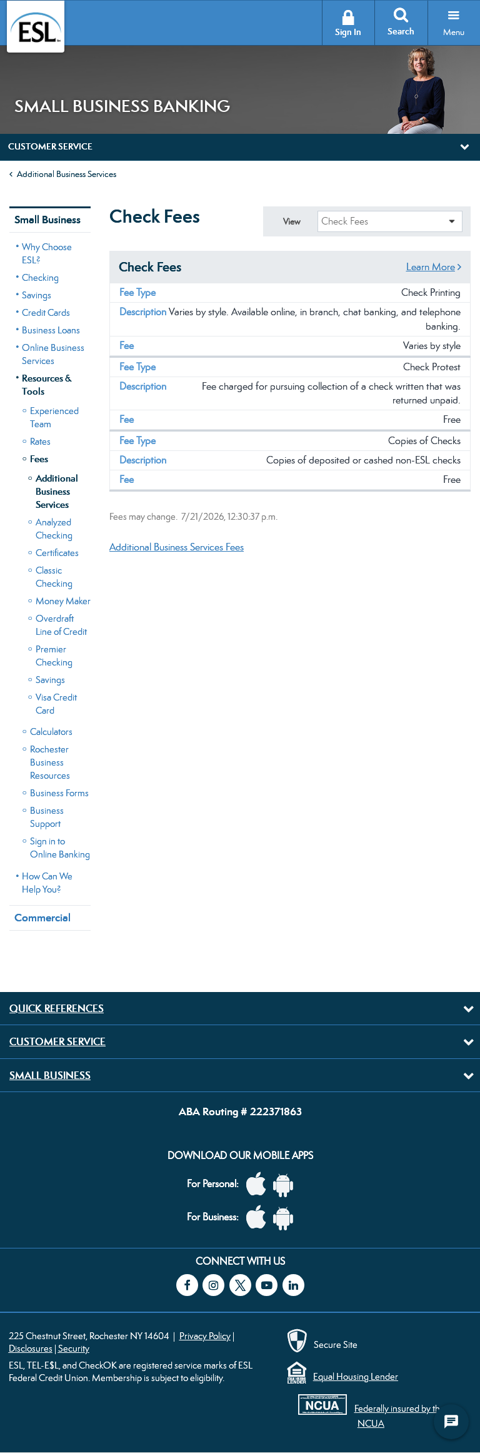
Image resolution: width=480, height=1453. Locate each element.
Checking (40, 277)
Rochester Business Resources (50, 762)
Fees (39, 458)
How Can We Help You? (47, 882)
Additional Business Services (66, 174)
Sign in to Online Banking (60, 847)
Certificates (57, 553)
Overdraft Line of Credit (61, 624)
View (291, 221)
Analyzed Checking (54, 528)
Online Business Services (53, 354)
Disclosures (30, 1348)
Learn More (430, 266)
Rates (40, 441)
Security (73, 1348)
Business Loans (51, 330)
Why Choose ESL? (47, 253)
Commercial (42, 917)
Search (401, 32)
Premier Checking (54, 655)
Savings (36, 295)
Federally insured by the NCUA (399, 1415)
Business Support (47, 816)
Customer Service (57, 1041)
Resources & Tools (47, 385)
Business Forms (59, 793)
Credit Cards (46, 312)
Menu (453, 32)
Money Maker (63, 601)
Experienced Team (54, 417)
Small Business (47, 219)
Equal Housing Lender (355, 1376)
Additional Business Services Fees (176, 547)
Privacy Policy (205, 1336)
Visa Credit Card (56, 703)
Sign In (348, 32)
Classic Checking (54, 576)
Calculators (51, 731)
